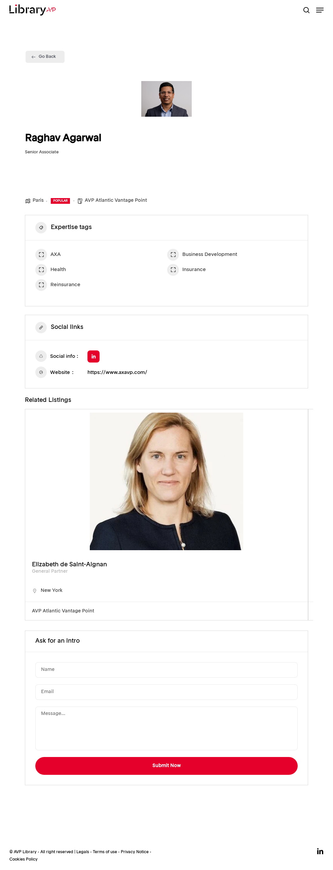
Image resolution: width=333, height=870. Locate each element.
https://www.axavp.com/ (117, 372)
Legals (82, 852)
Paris (38, 200)
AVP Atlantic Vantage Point (116, 200)
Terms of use (105, 852)
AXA (48, 256)
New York (52, 590)
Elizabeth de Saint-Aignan (69, 565)
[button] (320, 10)
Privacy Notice (135, 852)
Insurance (186, 271)
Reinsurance (57, 286)
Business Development (202, 256)
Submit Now (166, 765)
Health (50, 271)
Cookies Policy (23, 860)
